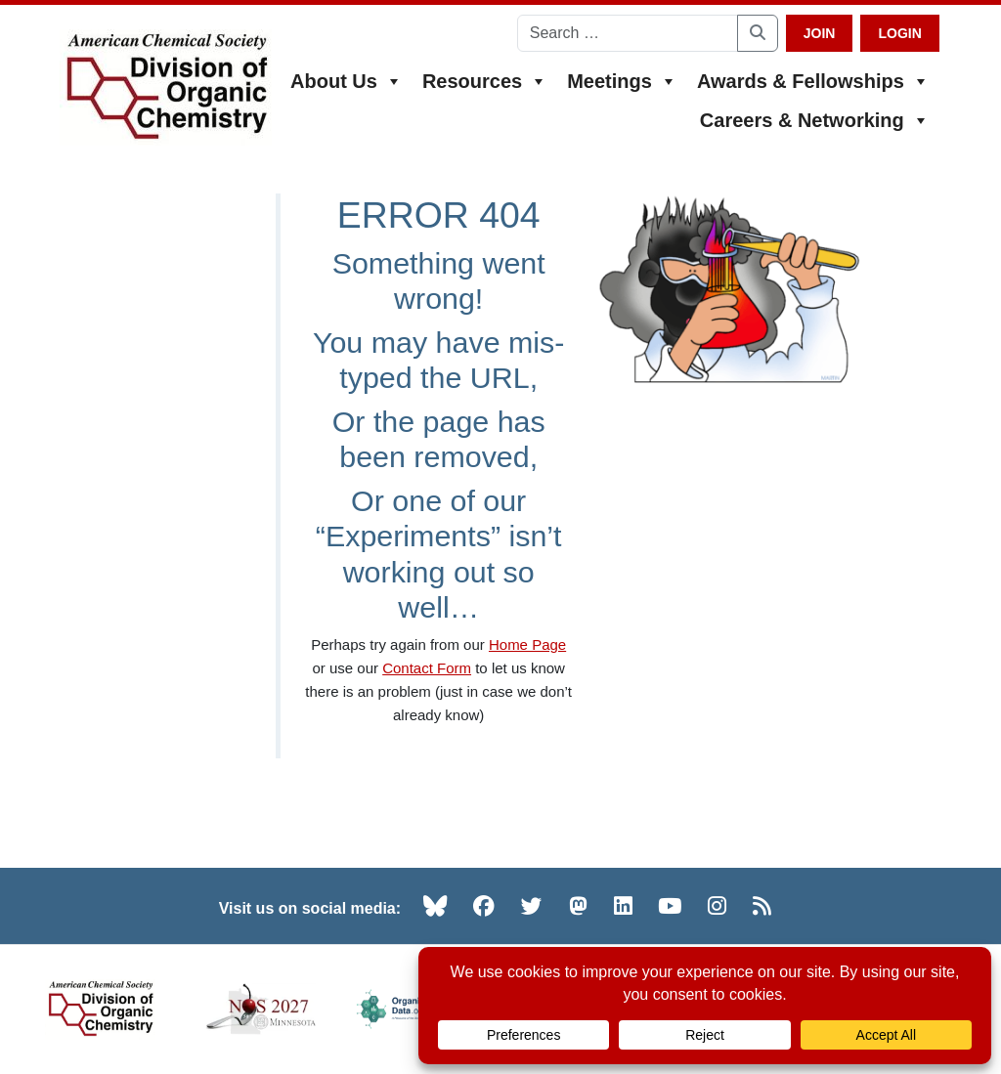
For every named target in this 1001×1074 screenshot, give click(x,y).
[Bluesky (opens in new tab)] (435, 905)
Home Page (527, 644)
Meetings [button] (622, 81)
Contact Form (426, 668)
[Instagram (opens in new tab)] (717, 905)
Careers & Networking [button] (815, 120)
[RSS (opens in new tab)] (762, 905)
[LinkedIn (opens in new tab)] (623, 905)
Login (899, 33)
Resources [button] (484, 81)
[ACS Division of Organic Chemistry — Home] (166, 87)
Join (820, 33)
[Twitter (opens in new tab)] (531, 905)
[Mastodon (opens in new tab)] (578, 905)
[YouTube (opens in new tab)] (669, 905)
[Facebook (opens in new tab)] (484, 905)
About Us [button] (346, 81)
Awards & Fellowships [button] (813, 81)
